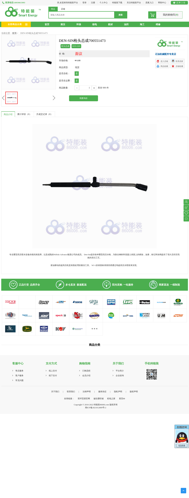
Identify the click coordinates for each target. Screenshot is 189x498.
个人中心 (104, 2)
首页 (47, 24)
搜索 (121, 15)
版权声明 (134, 391)
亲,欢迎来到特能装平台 (67, 2)
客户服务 (19, 375)
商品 (53, 9)
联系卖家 (179, 61)
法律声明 (87, 391)
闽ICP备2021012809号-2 (95, 407)
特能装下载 (117, 2)
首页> (15, 33)
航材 (110, 24)
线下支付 (53, 375)
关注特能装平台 (134, 2)
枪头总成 (65, 46)
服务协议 (102, 391)
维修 (158, 24)
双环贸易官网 (84, 398)
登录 (84, 2)
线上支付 (53, 371)
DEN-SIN (76, 46)
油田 (126, 24)
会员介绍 (86, 375)
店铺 (63, 9)
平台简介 (120, 371)
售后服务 (19, 371)
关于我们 (55, 391)
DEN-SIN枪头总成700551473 (34, 33)
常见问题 (19, 380)
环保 (78, 24)
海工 (142, 24)
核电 (94, 24)
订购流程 (86, 371)
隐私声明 (118, 391)
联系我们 (71, 391)
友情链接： (69, 398)
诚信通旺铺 (98, 398)
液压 (63, 24)
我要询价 (83, 98)
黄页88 (122, 398)
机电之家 (111, 398)
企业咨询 (120, 375)
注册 (93, 2)
